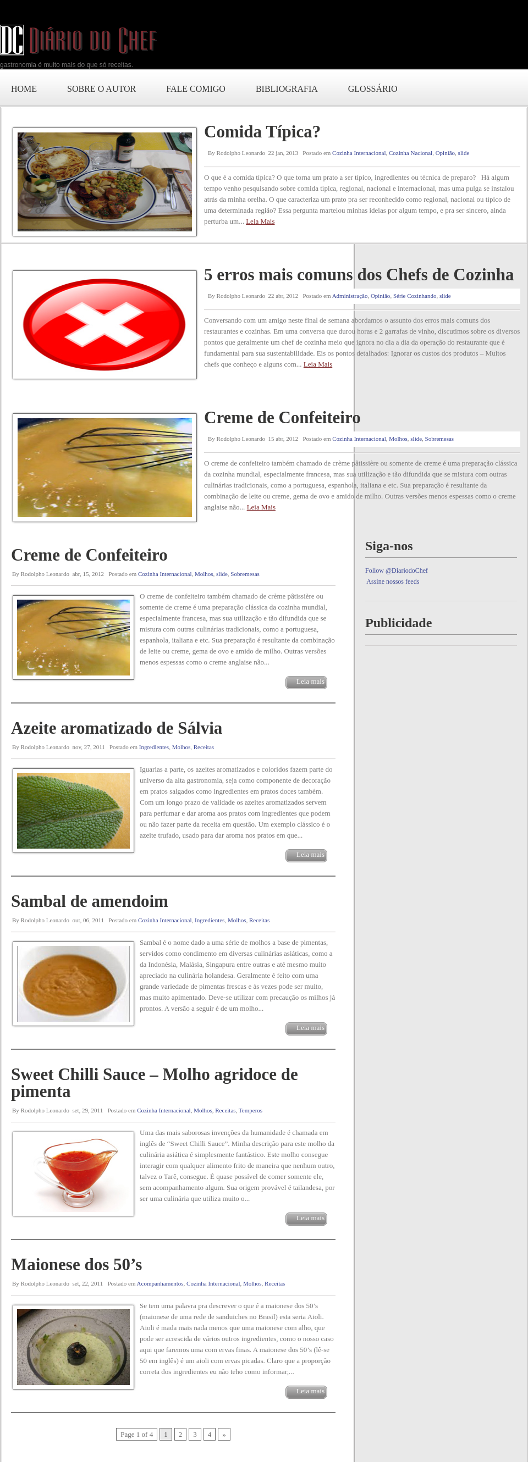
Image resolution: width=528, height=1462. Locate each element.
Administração (350, 295)
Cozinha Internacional (359, 152)
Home (24, 88)
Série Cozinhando (415, 295)
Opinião (445, 152)
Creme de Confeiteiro (282, 417)
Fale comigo (196, 88)
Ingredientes (154, 747)
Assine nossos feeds (392, 581)
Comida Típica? (262, 131)
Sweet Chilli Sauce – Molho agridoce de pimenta (154, 1083)
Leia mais (310, 681)
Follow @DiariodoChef (396, 570)
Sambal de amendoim (89, 901)
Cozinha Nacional (410, 152)
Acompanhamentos (160, 1283)
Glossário (373, 88)
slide (464, 152)
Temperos (250, 1110)
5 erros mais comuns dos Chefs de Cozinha (359, 274)
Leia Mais (260, 221)
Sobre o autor (101, 88)
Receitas (204, 747)
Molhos (398, 438)
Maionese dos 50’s (76, 1264)
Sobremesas (439, 438)
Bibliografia (287, 88)
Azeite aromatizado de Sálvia (116, 728)
